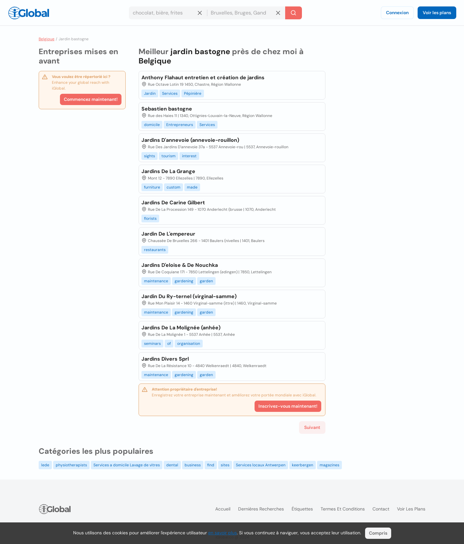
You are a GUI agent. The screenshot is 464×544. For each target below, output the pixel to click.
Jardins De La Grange (168, 171)
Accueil (222, 509)
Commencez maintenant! (91, 99)
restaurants (155, 249)
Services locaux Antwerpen (260, 465)
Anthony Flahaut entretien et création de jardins (203, 77)
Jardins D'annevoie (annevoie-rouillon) (190, 140)
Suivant (312, 427)
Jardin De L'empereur (168, 233)
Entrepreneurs (179, 124)
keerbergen (302, 465)
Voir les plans (437, 12)
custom (173, 187)
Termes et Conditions (343, 509)
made (192, 187)
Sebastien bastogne (166, 108)
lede (45, 465)
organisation (188, 343)
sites (225, 465)
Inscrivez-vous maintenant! (287, 406)
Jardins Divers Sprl (165, 358)
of (169, 343)
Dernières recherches (261, 509)
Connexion (397, 12)
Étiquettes (302, 509)
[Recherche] (293, 12)
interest (189, 156)
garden (206, 281)
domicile (152, 124)
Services (170, 93)
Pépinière (192, 93)
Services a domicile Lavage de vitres (126, 465)
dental (172, 465)
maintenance (156, 281)
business (193, 465)
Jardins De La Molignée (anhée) (180, 327)
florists (150, 218)
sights (149, 156)
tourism (168, 156)
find (210, 465)
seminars (152, 343)
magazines (329, 465)
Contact (380, 509)
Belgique (46, 39)
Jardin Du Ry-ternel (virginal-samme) (189, 296)
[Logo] (29, 12)
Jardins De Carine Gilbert (173, 202)
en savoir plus (222, 533)
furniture (152, 187)
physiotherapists (71, 465)
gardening (184, 281)
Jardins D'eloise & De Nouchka (179, 265)
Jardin (150, 93)
